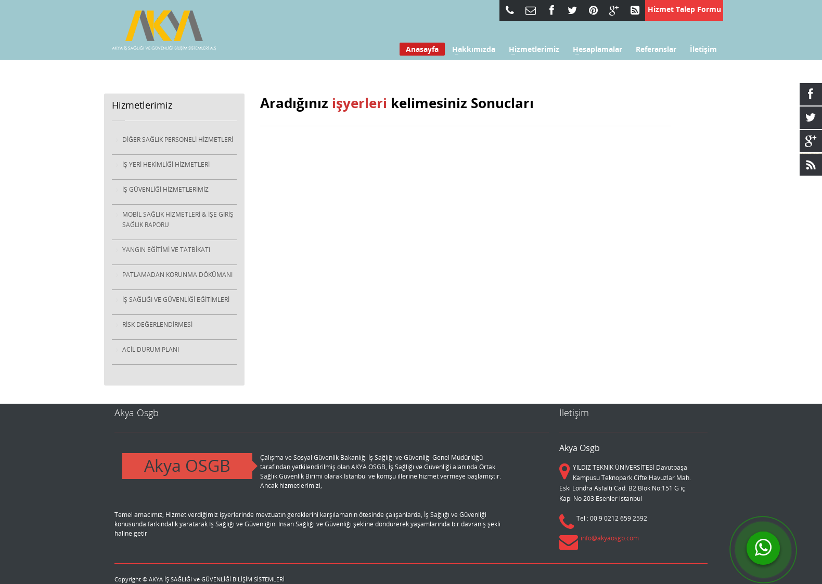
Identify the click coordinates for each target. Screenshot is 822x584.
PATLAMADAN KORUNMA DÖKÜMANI (177, 274)
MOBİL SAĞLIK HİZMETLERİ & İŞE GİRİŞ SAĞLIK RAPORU (178, 219)
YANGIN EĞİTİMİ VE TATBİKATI (166, 249)
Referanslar (656, 49)
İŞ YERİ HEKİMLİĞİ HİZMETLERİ (166, 164)
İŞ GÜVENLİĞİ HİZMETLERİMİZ (165, 189)
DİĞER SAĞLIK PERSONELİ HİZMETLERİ (177, 139)
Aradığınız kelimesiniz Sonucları (397, 103)
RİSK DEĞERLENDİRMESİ (157, 324)
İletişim (703, 49)
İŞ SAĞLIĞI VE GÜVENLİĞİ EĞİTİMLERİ (175, 299)
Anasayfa (422, 49)
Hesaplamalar (594, 49)
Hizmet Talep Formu (684, 9)
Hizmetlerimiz (531, 49)
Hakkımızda (470, 49)
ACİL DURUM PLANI (150, 349)
